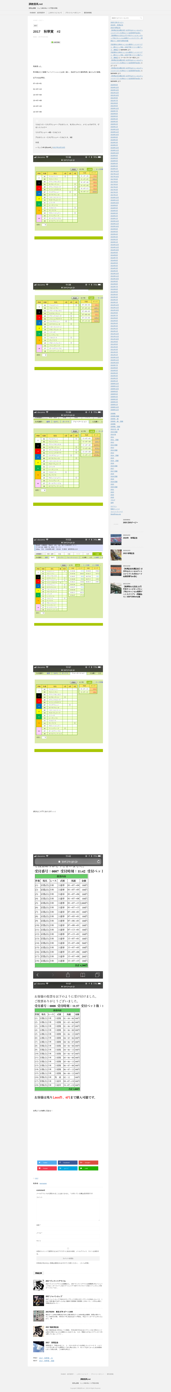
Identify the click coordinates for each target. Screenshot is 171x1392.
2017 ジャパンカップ (54, 1296)
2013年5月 (114, 292)
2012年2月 (114, 328)
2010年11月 (115, 360)
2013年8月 (114, 284)
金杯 (112, 502)
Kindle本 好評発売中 (37, 13)
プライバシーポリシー (73, 13)
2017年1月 (114, 195)
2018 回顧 (114, 476)
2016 (112, 463)
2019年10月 (115, 135)
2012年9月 (114, 313)
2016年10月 (115, 203)
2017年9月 (114, 179)
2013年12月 (115, 273)
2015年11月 (115, 224)
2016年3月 (114, 213)
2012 (112, 442)
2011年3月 (114, 349)
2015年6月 (114, 229)
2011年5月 (114, 344)
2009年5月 (114, 394)
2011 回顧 (115, 440)
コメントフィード (117, 511)
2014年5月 (114, 263)
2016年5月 (114, 208)
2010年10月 (115, 363)
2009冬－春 (115, 419)
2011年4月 (114, 347)
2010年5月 (114, 370)
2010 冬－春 (115, 429)
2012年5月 (114, 321)
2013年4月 (114, 294)
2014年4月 (114, 266)
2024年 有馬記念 (117, 25)
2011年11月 (115, 336)
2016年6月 (114, 205)
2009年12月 (115, 383)
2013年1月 (114, 302)
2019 (112, 479)
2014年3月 (114, 268)
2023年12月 (115, 90)
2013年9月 (114, 281)
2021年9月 (114, 98)
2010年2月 (114, 378)
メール (39, 1233)
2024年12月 (115, 87)
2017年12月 (115, 171)
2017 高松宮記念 (52, 1327)
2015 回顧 (115, 461)
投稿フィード (115, 509)
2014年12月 (115, 245)
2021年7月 (114, 100)
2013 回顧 (114, 450)
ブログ (113, 500)
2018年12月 (115, 148)
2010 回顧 (114, 432)
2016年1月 (114, 218)
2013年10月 (115, 279)
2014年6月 (114, 260)
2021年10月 (115, 95)
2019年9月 (114, 137)
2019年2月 (114, 145)
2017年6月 (114, 182)
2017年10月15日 (59, 147)
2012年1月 (114, 331)
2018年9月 (114, 155)
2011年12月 (115, 334)
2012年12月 (115, 305)
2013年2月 (114, 300)
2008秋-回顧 (115, 416)
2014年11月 (115, 247)
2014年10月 (115, 250)
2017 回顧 (114, 471)
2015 (112, 458)
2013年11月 (115, 276)
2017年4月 (114, 187)
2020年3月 (114, 121)
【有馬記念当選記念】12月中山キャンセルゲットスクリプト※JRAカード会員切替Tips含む (132, 572)
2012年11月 (115, 307)
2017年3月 (114, 190)
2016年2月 (114, 216)
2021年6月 (114, 103)
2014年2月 (114, 271)
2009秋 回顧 (115, 426)
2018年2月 (114, 169)
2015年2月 (114, 239)
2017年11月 (115, 174)
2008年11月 (115, 410)
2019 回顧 (114, 482)
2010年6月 (114, 368)
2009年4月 (114, 397)
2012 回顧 (114, 445)
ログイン (114, 506)
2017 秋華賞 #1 (46, 1358)
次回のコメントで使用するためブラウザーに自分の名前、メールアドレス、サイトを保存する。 (67, 1252)
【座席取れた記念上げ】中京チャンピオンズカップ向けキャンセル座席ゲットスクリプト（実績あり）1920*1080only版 (127, 38)
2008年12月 (115, 407)
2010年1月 (114, 381)
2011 (112, 437)
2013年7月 (114, 287)
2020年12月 (115, 108)
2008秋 (113, 413)
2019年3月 (114, 142)
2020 (112, 484)
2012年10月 (115, 310)
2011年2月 (114, 352)
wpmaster (43, 1183)
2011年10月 (115, 339)
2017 (36, 1178)
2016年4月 (114, 211)
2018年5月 (114, 161)
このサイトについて (55, 13)
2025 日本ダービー (117, 22)
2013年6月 (114, 289)
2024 (112, 495)
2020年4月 (114, 119)
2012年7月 (114, 315)
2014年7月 (114, 258)
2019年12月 (115, 129)
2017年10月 (115, 176)
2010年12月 (115, 357)
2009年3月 (114, 399)
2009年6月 (114, 391)
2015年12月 (115, 221)
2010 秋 (113, 434)
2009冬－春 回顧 (117, 421)
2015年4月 (114, 234)
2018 (112, 474)
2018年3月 (114, 166)
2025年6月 (114, 85)
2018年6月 (114, 158)
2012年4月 (114, 323)
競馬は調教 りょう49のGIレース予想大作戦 (85, 1383)
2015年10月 (115, 226)
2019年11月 (115, 132)
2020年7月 (114, 111)
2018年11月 (115, 150)
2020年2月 (114, 124)
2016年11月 (115, 200)
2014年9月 (114, 252)
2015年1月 (114, 242)
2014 (112, 453)
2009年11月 (115, 386)
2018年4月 (114, 163)
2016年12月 (115, 197)
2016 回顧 (114, 466)
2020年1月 (114, 127)
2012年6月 (114, 318)
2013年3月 (114, 297)
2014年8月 (114, 255)
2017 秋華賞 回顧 (46, 1361)
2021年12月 (115, 93)
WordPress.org (116, 514)
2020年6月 (114, 114)
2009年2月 (114, 402)
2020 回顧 (114, 487)
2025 (112, 497)
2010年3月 (114, 376)
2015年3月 (114, 237)
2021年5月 (114, 106)
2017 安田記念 (52, 1343)
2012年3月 (114, 326)
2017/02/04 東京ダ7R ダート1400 (59, 1312)
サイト (38, 1241)
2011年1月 (114, 355)
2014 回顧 (115, 455)
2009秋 (113, 424)
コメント (39, 1197)
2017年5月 (114, 184)
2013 (112, 447)
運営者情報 (88, 13)
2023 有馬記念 (116, 27)
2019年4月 (114, 140)
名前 (38, 1225)
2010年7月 (114, 365)
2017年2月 (114, 192)
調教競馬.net (36, 4)
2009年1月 (114, 404)
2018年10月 (115, 153)
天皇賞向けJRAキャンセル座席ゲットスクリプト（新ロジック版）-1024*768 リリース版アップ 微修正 (127, 47)
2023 (112, 492)
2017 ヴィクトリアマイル (56, 1281)
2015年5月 (114, 231)
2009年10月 (115, 389)
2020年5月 (114, 116)
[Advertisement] (50, 56)
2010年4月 (114, 373)
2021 (112, 489)
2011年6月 (114, 342)
